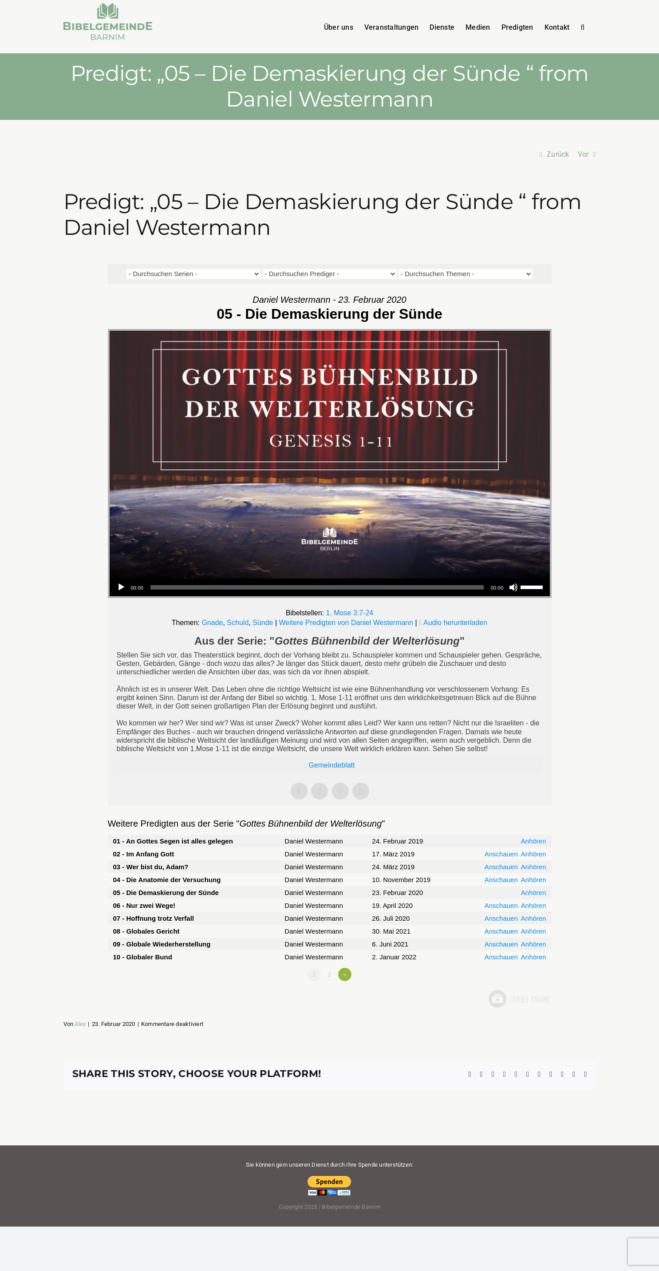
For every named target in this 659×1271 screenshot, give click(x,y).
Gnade (212, 622)
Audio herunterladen (455, 622)
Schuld (238, 622)
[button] (582, 26)
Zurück (558, 154)
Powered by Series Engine (519, 999)
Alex (80, 1024)
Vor (583, 154)
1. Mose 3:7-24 (350, 613)
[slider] (317, 587)
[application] (330, 587)
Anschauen (501, 854)
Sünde (263, 622)
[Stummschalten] (513, 587)
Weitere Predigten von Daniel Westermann (346, 622)
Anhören (533, 841)
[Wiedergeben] (121, 587)
